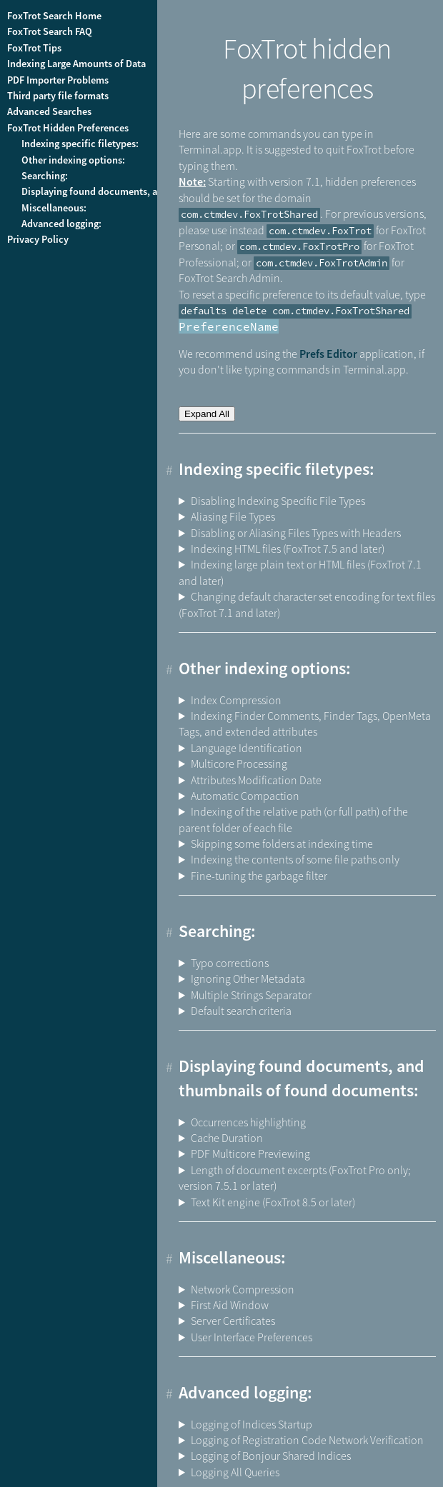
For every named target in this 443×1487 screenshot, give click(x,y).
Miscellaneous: (53, 207)
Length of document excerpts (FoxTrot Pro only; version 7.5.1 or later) (295, 1178)
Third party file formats (58, 95)
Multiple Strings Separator (251, 995)
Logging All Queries (235, 1472)
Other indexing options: (73, 160)
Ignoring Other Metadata (248, 978)
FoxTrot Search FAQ (49, 31)
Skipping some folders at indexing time (282, 843)
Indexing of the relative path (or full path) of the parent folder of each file (293, 819)
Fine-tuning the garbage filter (259, 875)
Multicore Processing (239, 763)
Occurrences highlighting (248, 1122)
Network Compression (242, 1289)
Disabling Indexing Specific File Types (278, 501)
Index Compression (236, 700)
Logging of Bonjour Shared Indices (271, 1455)
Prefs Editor (328, 353)
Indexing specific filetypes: (80, 143)
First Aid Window (230, 1305)
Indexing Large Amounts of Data (76, 63)
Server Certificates (233, 1320)
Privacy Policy (38, 239)
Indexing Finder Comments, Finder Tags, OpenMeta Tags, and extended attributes (305, 724)
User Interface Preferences (251, 1337)
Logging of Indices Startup (251, 1424)
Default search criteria (241, 1010)
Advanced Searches (49, 111)
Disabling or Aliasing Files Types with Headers (296, 533)
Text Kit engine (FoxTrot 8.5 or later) (273, 1202)
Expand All (206, 414)
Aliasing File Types (233, 516)
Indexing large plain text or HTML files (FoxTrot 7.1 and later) (300, 572)
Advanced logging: (61, 223)
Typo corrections (230, 963)
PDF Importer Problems (58, 80)
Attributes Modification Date (256, 780)
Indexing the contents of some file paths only (295, 859)
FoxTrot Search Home (54, 15)
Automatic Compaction (245, 795)
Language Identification (246, 748)
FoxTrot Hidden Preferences (68, 127)
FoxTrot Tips (34, 47)
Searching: (44, 175)
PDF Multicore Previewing (250, 1153)
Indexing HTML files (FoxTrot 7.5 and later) (287, 548)
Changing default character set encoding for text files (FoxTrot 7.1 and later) (307, 604)
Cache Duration (227, 1138)
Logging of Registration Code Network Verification (307, 1440)
